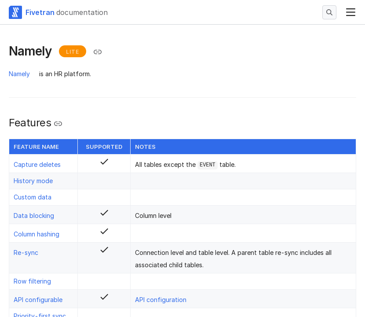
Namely (19, 73)
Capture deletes (37, 164)
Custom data (32, 197)
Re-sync (26, 252)
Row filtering (32, 281)
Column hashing (36, 234)
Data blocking (34, 215)
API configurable (38, 299)
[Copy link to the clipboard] (98, 52)
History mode (33, 180)
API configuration (160, 299)
